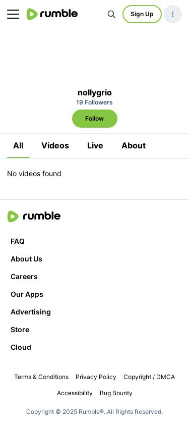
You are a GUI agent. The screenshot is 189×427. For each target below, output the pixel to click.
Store (20, 329)
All (18, 145)
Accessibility (75, 393)
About (133, 145)
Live (95, 145)
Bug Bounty (116, 393)
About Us (26, 258)
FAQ (18, 241)
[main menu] (13, 14)
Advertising (31, 311)
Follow (94, 118)
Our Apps (27, 294)
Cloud (21, 347)
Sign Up (142, 14)
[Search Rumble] (111, 14)
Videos (55, 145)
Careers (24, 276)
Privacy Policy (96, 377)
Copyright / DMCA (149, 377)
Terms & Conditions (41, 377)
